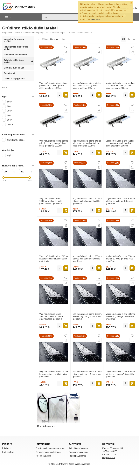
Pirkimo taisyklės (43, 456)
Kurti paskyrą (8, 452)
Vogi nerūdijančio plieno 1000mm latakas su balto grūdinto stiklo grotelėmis (50, 201)
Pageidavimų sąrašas (78, 452)
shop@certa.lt (108, 457)
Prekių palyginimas (77, 456)
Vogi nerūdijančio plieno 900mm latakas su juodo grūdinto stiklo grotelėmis (87, 316)
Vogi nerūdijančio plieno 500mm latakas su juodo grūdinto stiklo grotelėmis (120, 374)
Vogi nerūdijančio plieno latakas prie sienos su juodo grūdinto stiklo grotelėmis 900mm (87, 143)
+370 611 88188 (109, 451)
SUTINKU (95, 19)
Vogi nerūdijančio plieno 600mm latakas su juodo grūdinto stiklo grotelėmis (87, 374)
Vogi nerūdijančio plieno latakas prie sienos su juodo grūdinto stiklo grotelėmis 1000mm (53, 143)
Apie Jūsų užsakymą (78, 448)
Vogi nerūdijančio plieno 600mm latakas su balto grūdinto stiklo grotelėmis (87, 258)
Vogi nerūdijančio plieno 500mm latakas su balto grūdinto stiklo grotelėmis (120, 258)
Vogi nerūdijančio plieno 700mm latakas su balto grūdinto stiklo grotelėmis (53, 258)
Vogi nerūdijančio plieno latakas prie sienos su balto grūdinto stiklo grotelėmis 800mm (120, 85)
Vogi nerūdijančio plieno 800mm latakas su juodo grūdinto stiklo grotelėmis (120, 316)
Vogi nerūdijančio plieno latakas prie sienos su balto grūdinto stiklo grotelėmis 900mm (87, 85)
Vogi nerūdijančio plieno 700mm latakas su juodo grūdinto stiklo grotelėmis (53, 374)
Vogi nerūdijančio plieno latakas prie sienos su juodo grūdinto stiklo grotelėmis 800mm (120, 143)
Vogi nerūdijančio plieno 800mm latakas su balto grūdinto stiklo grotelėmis (120, 201)
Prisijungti (6, 448)
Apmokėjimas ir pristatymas (48, 452)
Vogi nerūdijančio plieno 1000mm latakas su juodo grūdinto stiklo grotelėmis (51, 316)
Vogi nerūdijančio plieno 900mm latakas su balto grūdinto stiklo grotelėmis (87, 201)
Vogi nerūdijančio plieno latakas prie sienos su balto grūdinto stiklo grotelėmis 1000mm (53, 85)
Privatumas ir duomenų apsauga (50, 448)
